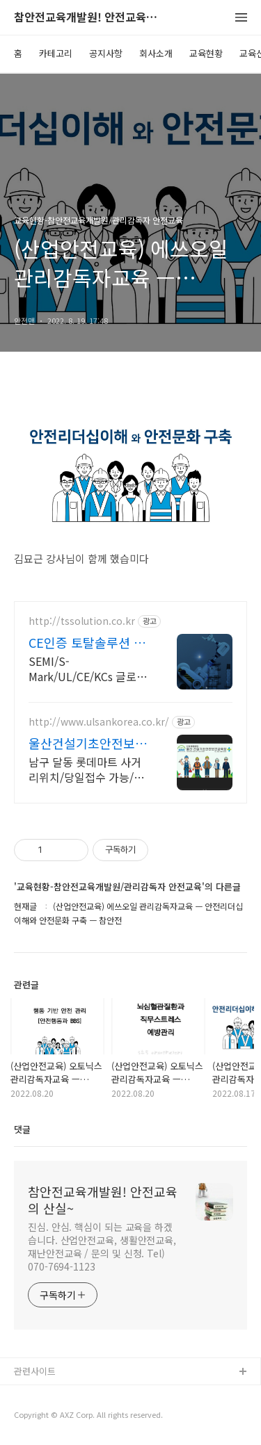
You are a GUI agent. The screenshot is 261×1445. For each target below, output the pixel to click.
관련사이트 (35, 1371)
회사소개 (156, 53)
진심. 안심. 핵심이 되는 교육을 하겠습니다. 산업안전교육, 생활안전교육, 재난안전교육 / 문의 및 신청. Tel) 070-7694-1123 (102, 1246)
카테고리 (55, 53)
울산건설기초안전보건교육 (88, 743)
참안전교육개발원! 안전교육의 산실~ (90, 17)
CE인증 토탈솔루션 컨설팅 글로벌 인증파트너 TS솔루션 (87, 642)
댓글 (22, 1129)
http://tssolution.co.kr (82, 621)
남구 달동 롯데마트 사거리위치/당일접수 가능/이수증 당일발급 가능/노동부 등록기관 (86, 769)
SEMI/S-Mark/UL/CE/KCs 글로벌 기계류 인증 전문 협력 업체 (88, 668)
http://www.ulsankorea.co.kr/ (99, 722)
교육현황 (206, 53)
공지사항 (105, 53)
